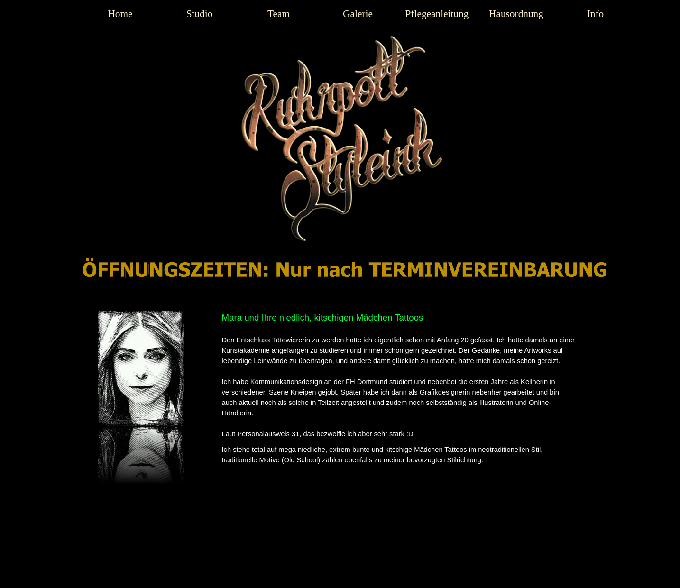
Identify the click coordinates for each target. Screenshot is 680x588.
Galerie (358, 13)
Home (120, 13)
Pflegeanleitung (437, 13)
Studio (199, 13)
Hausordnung (516, 13)
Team (278, 13)
